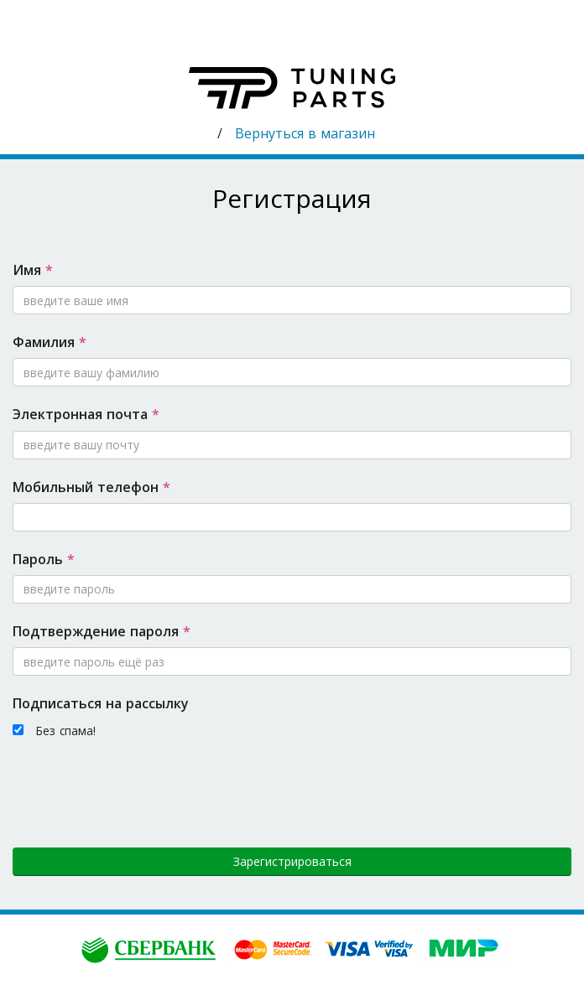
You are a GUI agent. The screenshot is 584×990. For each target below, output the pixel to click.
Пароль (44, 559)
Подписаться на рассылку (101, 703)
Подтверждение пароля (101, 631)
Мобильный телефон (91, 487)
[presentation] (140, 791)
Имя (33, 270)
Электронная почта (86, 414)
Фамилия (49, 342)
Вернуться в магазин (305, 133)
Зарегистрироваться (292, 861)
